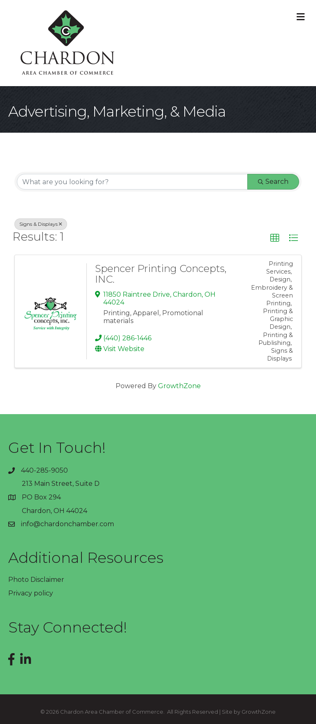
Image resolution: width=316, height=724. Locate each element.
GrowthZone (179, 386)
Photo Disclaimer (36, 579)
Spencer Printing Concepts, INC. (161, 273)
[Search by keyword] (132, 182)
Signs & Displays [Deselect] (40, 224)
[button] (275, 238)
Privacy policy (30, 593)
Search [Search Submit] (273, 181)
